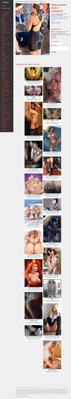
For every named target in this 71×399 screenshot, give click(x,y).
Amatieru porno (6, 12)
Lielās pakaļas (5, 63)
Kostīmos (4, 55)
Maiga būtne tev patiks (52, 369)
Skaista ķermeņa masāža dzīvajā (52, 211)
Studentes (4, 122)
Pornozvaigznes (5, 89)
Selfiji (3, 103)
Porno (5, 2)
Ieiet (4, 6)
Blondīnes (4, 28)
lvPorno (17, 1)
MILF (3, 70)
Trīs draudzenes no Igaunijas (33, 224)
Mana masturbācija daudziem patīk (33, 81)
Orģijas (3, 78)
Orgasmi (4, 76)
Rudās (3, 97)
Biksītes (3, 25)
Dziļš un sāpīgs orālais (33, 169)
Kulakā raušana (5, 57)
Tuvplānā (4, 125)
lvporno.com (23, 387)
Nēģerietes (4, 72)
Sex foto (22, 1)
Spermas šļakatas (6, 118)
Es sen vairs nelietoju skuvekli (52, 152)
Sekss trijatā (5, 101)
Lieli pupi (4, 66)
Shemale (4, 104)
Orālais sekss (5, 74)
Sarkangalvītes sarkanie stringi (33, 254)
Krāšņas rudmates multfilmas (33, 287)
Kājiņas (3, 51)
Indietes (4, 45)
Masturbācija (5, 68)
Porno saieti (5, 84)
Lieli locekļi (4, 65)
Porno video (5, 87)
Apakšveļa (4, 16)
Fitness (3, 40)
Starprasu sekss (6, 120)
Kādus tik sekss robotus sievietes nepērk (52, 121)
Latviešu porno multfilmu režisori (33, 195)
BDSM (3, 19)
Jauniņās (4, 47)
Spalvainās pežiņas (6, 114)
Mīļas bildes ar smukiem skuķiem (52, 194)
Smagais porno (5, 112)
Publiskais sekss (6, 91)
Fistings (3, 38)
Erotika (3, 36)
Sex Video (4, 129)
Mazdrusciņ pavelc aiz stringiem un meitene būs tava (33, 320)
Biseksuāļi (4, 26)
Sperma (3, 116)
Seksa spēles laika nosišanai (52, 176)
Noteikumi (18, 396)
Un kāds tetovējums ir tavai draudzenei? (52, 275)
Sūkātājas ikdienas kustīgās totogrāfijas (33, 336)
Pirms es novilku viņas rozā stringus (52, 336)
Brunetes (4, 30)
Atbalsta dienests (24, 396)
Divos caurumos (6, 32)
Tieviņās (4, 123)
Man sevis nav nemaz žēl (52, 103)
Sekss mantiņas (5, 99)
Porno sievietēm (6, 85)
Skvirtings (4, 108)
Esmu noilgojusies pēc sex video (33, 136)
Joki (2, 49)
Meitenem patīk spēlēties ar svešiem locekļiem (33, 97)
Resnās (3, 93)
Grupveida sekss (6, 44)
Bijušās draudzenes (5, 22)
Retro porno (5, 95)
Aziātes (3, 17)
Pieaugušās (4, 80)
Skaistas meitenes (6, 106)
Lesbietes (4, 61)
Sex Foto (4, 127)
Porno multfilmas (6, 82)
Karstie (3, 53)
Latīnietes (4, 59)
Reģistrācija (6, 8)
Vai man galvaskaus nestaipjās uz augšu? (52, 299)
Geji (2, 42)
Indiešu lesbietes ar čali (52, 243)
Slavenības (4, 110)
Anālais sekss (5, 14)
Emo (3, 34)
